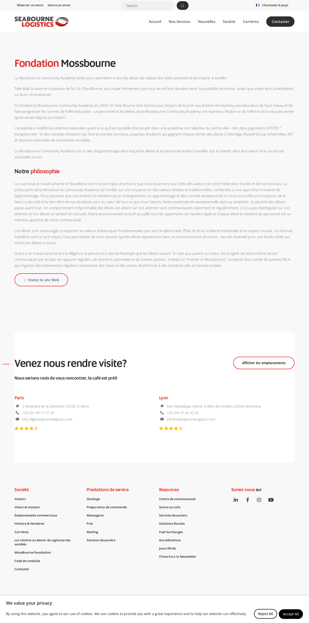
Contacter (280, 21)
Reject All (265, 614)
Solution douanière (103, 541)
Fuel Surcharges (172, 533)
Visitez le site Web (41, 280)
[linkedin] (236, 500)
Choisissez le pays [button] (275, 5)
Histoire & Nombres (30, 525)
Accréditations (171, 541)
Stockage (94, 500)
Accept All (291, 614)
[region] (154, 609)
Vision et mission (28, 508)
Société (229, 21)
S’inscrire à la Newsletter (179, 558)
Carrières (251, 21)
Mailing (93, 533)
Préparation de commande (109, 508)
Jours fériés (168, 550)
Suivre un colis (171, 508)
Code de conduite (29, 562)
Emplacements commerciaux (38, 516)
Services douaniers (174, 516)
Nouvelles (206, 21)
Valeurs (20, 500)
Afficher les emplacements (264, 363)
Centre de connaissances (179, 500)
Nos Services (179, 21)
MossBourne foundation (34, 554)
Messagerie (96, 516)
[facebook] (248, 500)
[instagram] (260, 500)
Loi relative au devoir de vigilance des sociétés (45, 543)
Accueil (155, 21)
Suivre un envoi (59, 5)
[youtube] (271, 500)
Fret (90, 525)
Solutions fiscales (173, 525)
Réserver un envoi (30, 5)
